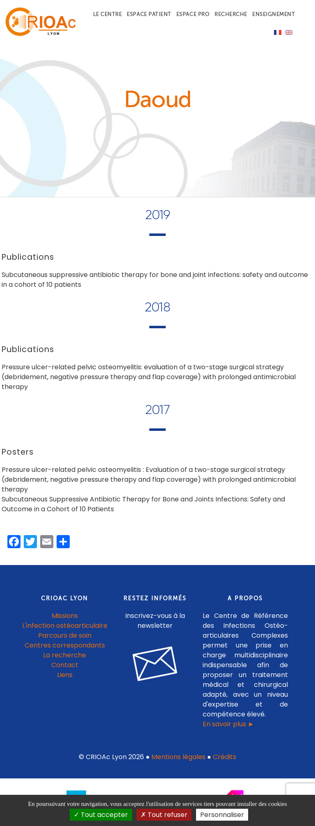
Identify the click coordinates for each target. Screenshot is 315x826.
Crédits (224, 757)
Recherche (231, 14)
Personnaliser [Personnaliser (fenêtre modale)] (222, 814)
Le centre (107, 14)
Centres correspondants (65, 645)
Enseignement (273, 14)
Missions (65, 615)
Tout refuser (164, 814)
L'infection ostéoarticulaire (64, 625)
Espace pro (193, 14)
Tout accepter (101, 814)
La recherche (64, 655)
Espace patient (149, 14)
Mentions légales (178, 757)
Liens (65, 675)
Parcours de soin (64, 635)
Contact (64, 665)
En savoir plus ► (228, 724)
